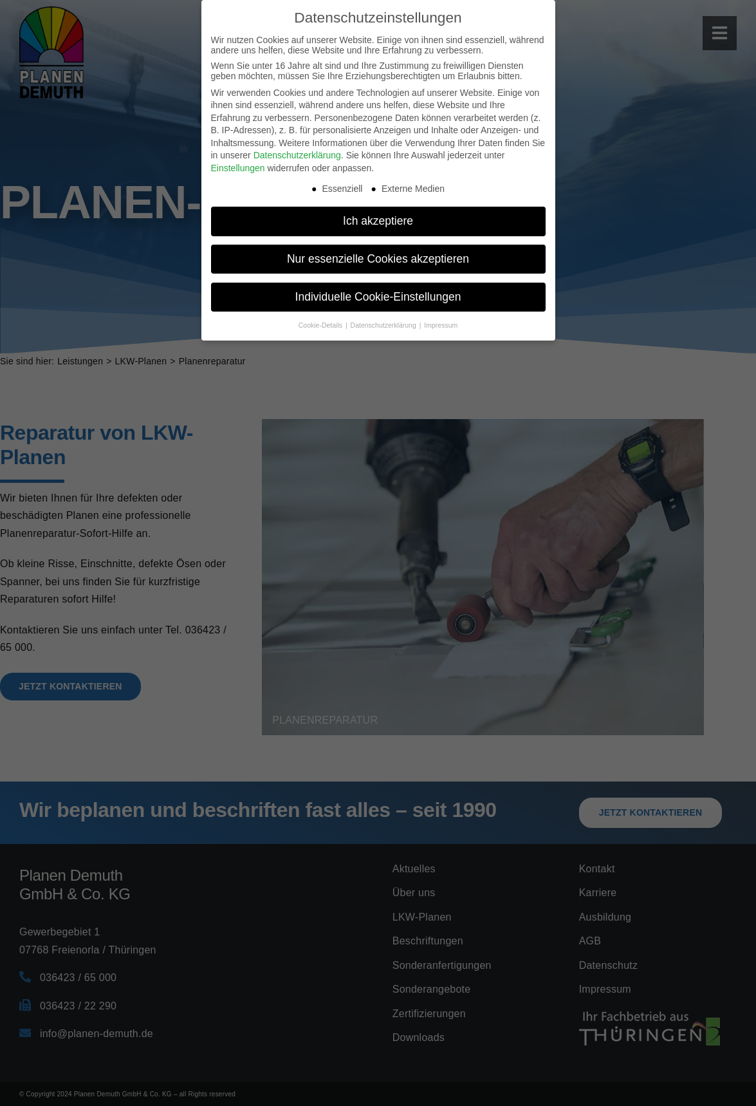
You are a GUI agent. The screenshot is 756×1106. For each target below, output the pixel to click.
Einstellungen (238, 168)
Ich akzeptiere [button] (378, 220)
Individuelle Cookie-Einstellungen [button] (378, 296)
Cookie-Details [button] (321, 325)
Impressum (440, 325)
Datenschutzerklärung (297, 155)
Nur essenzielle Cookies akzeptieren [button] (378, 258)
